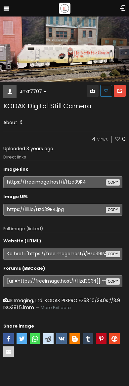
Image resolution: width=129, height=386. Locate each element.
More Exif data (56, 307)
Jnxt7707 (33, 91)
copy (113, 182)
